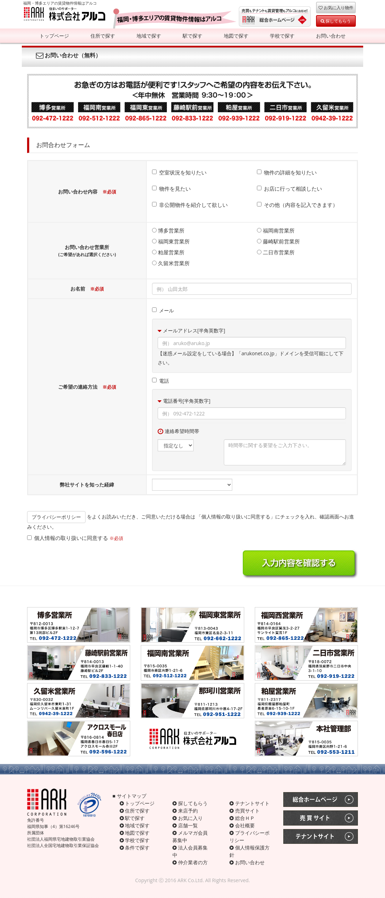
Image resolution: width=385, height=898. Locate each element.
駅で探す (192, 35)
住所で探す (102, 35)
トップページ (54, 35)
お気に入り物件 (335, 7)
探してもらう (336, 21)
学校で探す (282, 35)
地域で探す (149, 35)
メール (163, 310)
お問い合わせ (331, 35)
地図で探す (236, 35)
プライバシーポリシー (56, 517)
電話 (160, 380)
